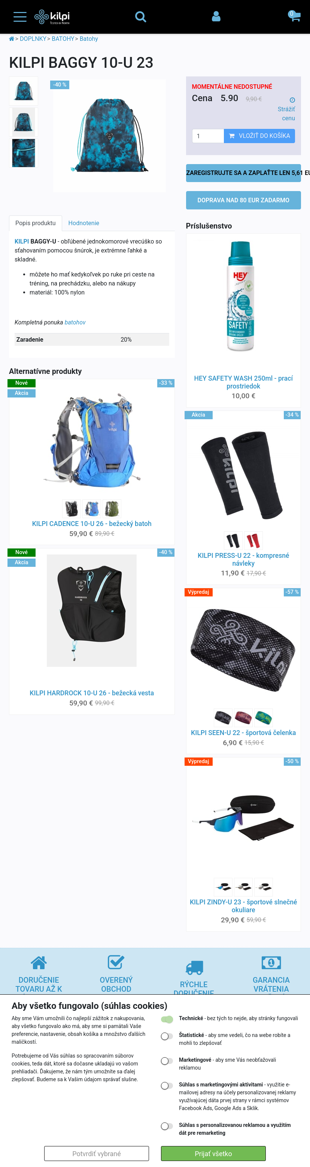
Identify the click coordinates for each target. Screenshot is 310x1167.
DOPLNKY (33, 38)
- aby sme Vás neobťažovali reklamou (227, 1064)
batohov (75, 322)
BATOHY (63, 38)
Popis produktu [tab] (35, 223)
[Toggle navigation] (20, 17)
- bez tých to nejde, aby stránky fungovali (238, 1018)
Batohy (89, 38)
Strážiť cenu (286, 109)
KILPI (22, 241)
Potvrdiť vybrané (96, 1154)
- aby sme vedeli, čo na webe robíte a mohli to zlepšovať (235, 1039)
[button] (295, 16)
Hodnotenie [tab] (84, 223)
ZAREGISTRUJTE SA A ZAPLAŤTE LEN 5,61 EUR (243, 172)
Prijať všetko (213, 1154)
